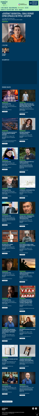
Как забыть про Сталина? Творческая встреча (7, 245)
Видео (20, 10)
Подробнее (5, 111)
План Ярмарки (13, 8)
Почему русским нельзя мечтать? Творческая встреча (27, 162)
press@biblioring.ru (5, 414)
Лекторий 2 (22, 192)
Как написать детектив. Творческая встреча (27, 330)
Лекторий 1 (22, 221)
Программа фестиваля (7, 401)
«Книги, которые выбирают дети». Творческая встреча (27, 273)
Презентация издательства (29, 214)
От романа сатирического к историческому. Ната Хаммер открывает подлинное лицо (26, 301)
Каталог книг (10, 10)
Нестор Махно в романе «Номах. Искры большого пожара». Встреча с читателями (27, 246)
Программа (21, 8)
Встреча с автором (5, 21)
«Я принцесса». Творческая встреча (27, 190)
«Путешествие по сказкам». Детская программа (10, 359)
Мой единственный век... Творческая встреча (25, 133)
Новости (3, 10)
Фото (16, 10)
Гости (26, 8)
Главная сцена (4, 19)
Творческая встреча (6, 104)
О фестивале (4, 8)
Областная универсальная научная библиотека (26, 166)
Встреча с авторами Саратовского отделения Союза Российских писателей (9, 133)
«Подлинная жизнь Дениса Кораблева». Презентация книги (26, 359)
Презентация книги (28, 357)
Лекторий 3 (4, 137)
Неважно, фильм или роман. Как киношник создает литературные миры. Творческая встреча (27, 105)
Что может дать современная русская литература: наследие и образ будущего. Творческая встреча (9, 331)
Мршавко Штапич (4, 54)
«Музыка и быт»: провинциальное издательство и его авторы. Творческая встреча (27, 217)
